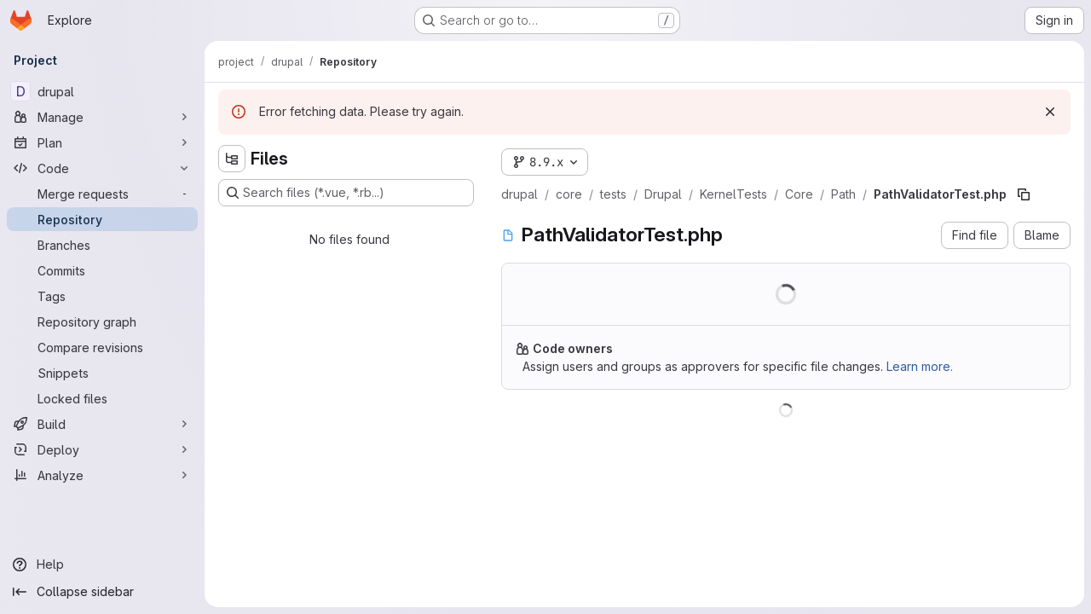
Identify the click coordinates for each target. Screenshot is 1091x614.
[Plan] (102, 142)
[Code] (102, 168)
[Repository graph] (102, 321)
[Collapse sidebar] (102, 592)
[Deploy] (102, 449)
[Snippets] (102, 373)
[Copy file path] (1023, 194)
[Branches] (102, 245)
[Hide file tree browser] (231, 158)
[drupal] (102, 91)
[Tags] (102, 296)
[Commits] (102, 270)
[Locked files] (102, 398)
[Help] (102, 564)
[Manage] (102, 117)
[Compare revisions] (102, 347)
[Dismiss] (1050, 111)
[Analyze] (102, 475)
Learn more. (919, 366)
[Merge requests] (102, 194)
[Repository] (102, 219)
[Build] (102, 424)
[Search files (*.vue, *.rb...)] (346, 192)
